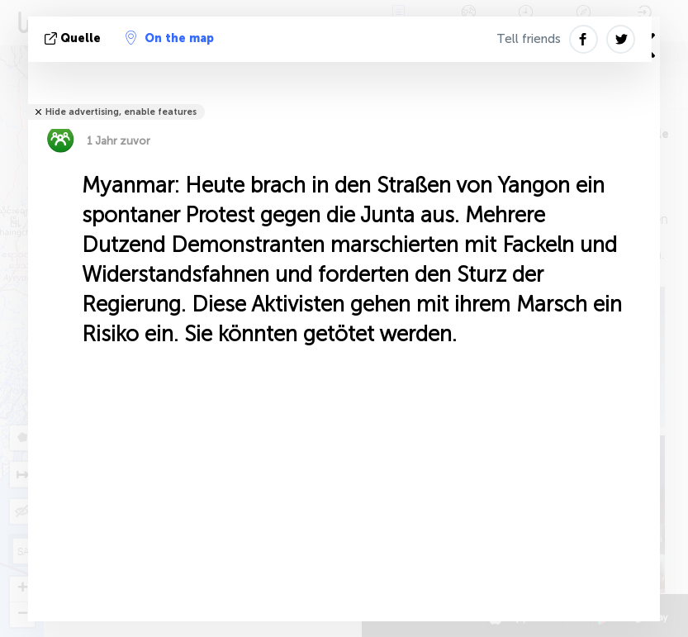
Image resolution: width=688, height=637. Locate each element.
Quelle (74, 38)
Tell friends (528, 38)
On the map (170, 38)
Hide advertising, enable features (121, 112)
